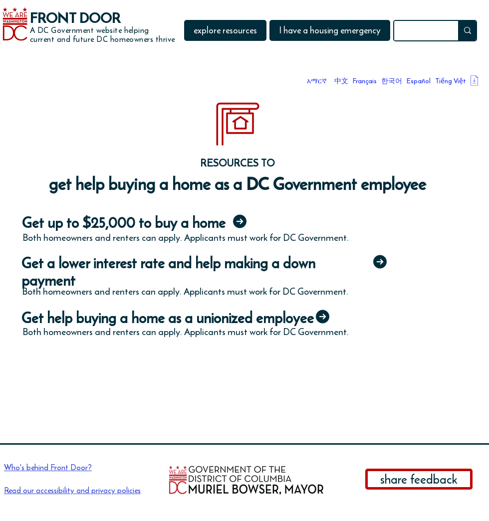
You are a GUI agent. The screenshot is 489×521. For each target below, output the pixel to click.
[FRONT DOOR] (79, 18)
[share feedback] (419, 479)
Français (365, 81)
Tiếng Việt (450, 81)
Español (419, 81)
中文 (341, 81)
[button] (225, 30)
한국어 (391, 81)
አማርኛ (317, 81)
